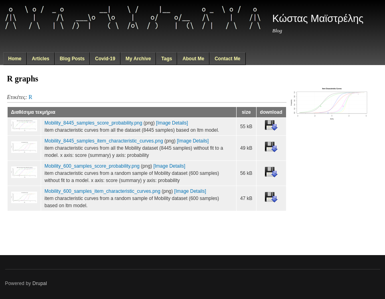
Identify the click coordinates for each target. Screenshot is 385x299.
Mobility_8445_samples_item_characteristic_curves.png (104, 141)
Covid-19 (105, 58)
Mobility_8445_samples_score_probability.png (93, 123)
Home (14, 58)
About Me (193, 58)
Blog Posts (72, 58)
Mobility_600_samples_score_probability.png (92, 166)
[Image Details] (172, 123)
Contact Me (228, 58)
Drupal (39, 283)
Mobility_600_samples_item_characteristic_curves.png (102, 191)
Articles (40, 58)
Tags (166, 58)
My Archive (138, 58)
